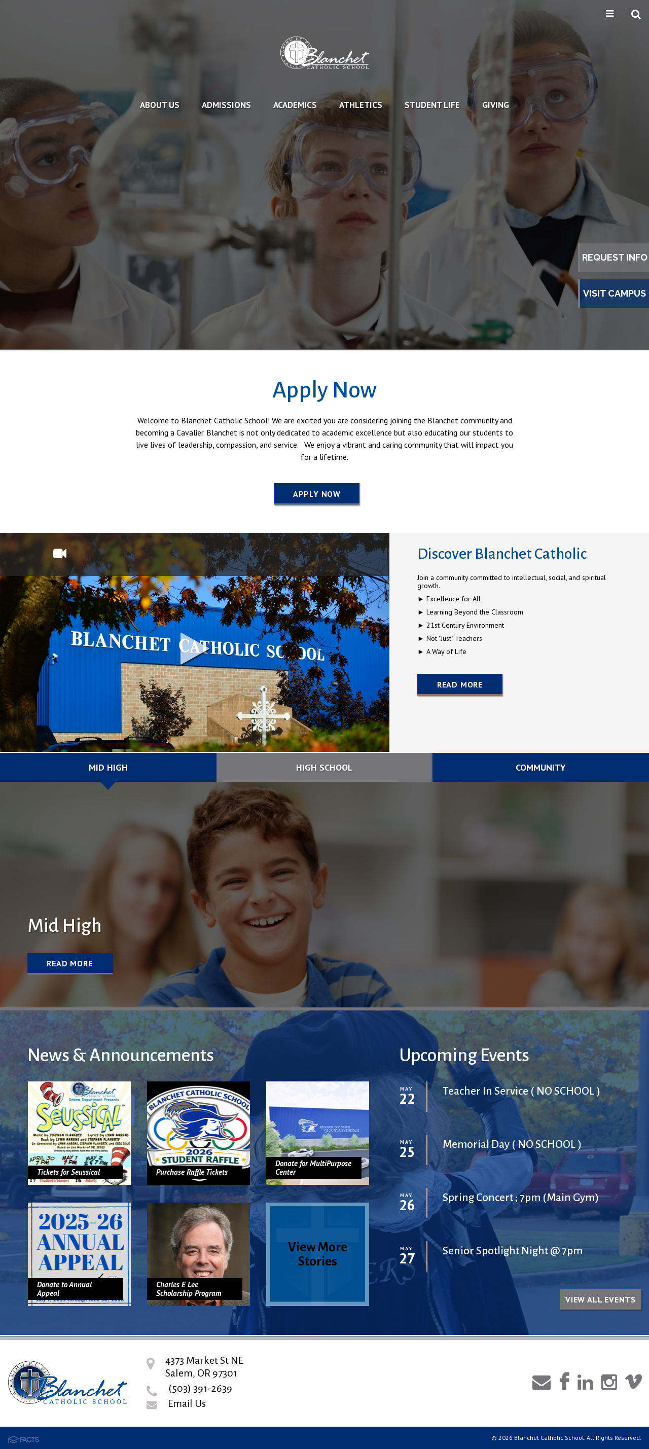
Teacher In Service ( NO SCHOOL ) (521, 1091)
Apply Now (317, 494)
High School (324, 767)
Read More (460, 684)
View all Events (600, 1299)
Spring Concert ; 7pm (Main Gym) (521, 1198)
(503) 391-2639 (200, 1388)
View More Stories (317, 1254)
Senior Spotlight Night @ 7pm (513, 1251)
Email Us (187, 1403)
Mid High (108, 767)
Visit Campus (614, 293)
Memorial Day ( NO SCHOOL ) (512, 1144)
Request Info (614, 257)
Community (541, 767)
